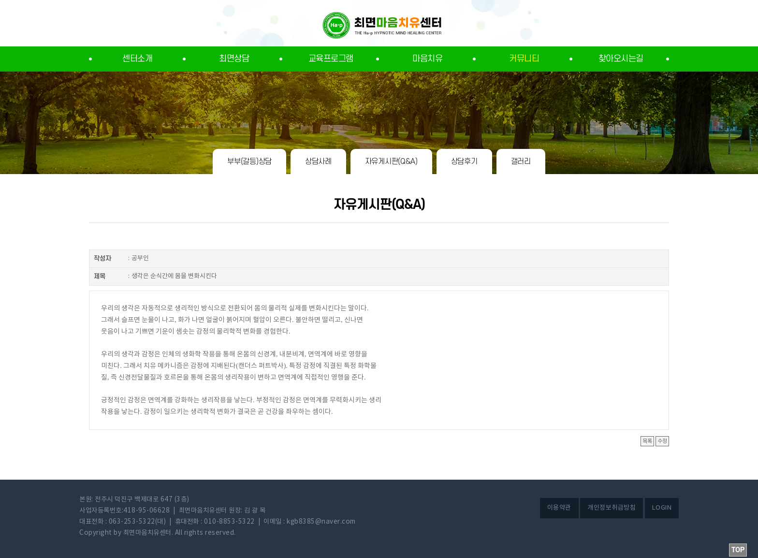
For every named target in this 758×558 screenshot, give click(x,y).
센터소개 (137, 58)
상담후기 (464, 161)
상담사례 (318, 161)
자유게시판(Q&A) (391, 161)
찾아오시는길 (620, 58)
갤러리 (521, 161)
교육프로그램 (330, 58)
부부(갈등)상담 (249, 161)
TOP (737, 550)
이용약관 (559, 508)
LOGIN (662, 508)
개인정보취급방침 (611, 508)
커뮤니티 (524, 58)
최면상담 (234, 58)
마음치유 (427, 58)
